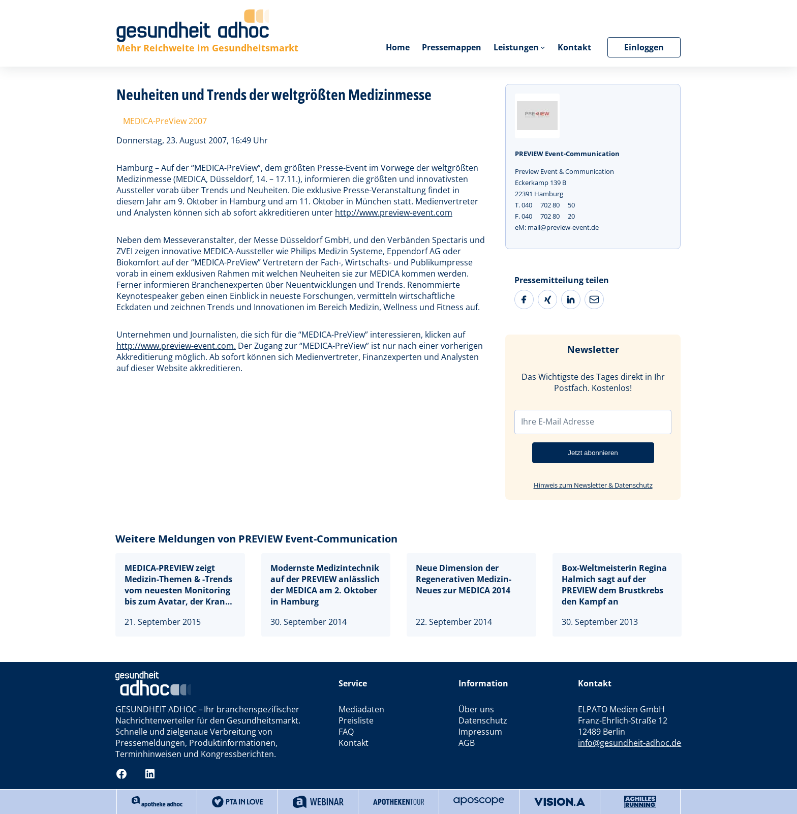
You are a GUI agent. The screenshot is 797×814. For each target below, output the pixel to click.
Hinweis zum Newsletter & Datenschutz (593, 485)
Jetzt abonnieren (593, 453)
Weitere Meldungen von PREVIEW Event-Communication (256, 539)
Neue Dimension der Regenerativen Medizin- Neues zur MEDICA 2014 (463, 579)
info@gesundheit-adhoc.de (629, 742)
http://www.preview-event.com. (176, 345)
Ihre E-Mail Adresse (557, 421)
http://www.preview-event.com (393, 212)
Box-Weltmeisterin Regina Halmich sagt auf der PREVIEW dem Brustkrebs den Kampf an (614, 584)
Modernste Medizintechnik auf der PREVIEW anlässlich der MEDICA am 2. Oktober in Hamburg (325, 584)
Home (397, 47)
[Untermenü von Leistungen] (542, 47)
